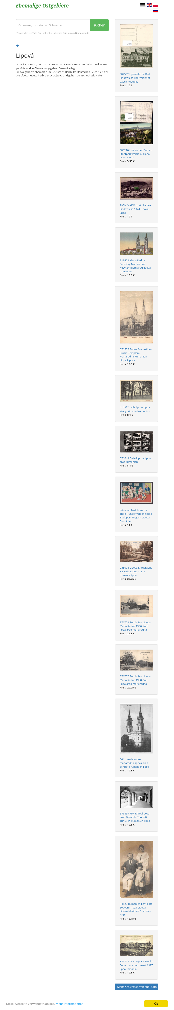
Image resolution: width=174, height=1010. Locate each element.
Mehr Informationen (69, 1004)
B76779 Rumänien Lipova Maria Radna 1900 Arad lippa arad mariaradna (135, 626)
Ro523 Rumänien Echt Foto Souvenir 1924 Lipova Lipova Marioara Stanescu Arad (136, 909)
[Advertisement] (62, 111)
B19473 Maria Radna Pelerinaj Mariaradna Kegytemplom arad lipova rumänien (135, 266)
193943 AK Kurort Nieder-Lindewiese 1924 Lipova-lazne (135, 208)
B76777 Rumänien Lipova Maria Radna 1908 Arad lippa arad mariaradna (135, 680)
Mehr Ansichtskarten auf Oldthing (137, 987)
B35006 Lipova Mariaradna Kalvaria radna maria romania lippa (136, 571)
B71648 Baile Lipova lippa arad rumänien (135, 460)
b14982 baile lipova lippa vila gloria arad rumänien (135, 409)
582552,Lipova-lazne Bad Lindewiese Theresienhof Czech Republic (135, 77)
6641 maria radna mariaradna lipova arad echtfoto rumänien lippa (134, 762)
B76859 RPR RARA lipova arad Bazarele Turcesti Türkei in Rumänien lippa (135, 817)
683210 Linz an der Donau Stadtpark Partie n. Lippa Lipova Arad (136, 153)
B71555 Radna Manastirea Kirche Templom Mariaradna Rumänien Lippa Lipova (136, 354)
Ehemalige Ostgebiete (42, 5)
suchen (99, 25)
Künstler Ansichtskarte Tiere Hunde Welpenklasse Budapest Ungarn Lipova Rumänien (136, 515)
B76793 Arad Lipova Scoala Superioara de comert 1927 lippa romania (136, 965)
